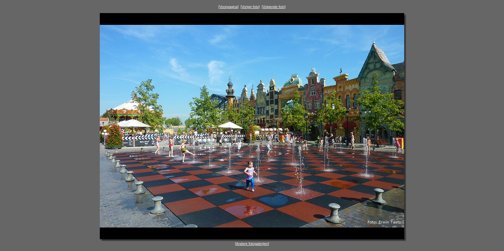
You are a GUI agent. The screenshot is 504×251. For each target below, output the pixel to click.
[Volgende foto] (274, 7)
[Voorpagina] (228, 7)
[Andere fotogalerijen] (252, 244)
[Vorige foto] (250, 7)
